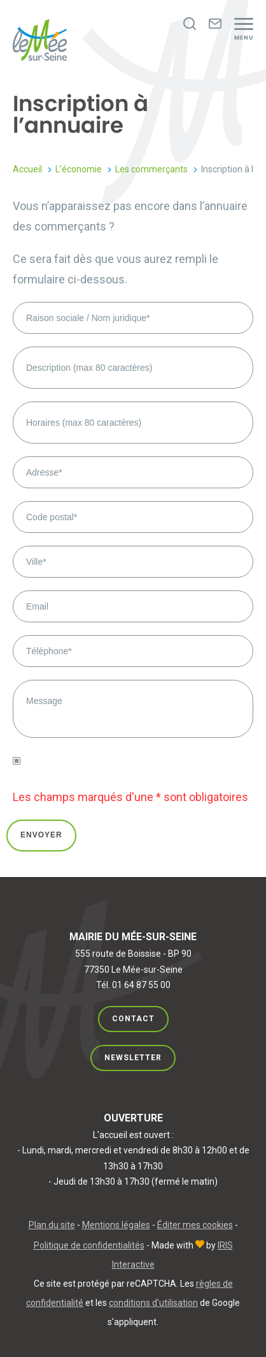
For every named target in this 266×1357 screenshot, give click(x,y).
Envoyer (41, 834)
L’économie (78, 169)
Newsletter (133, 1057)
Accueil (27, 169)
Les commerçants (151, 169)
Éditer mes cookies (195, 1225)
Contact (133, 1018)
